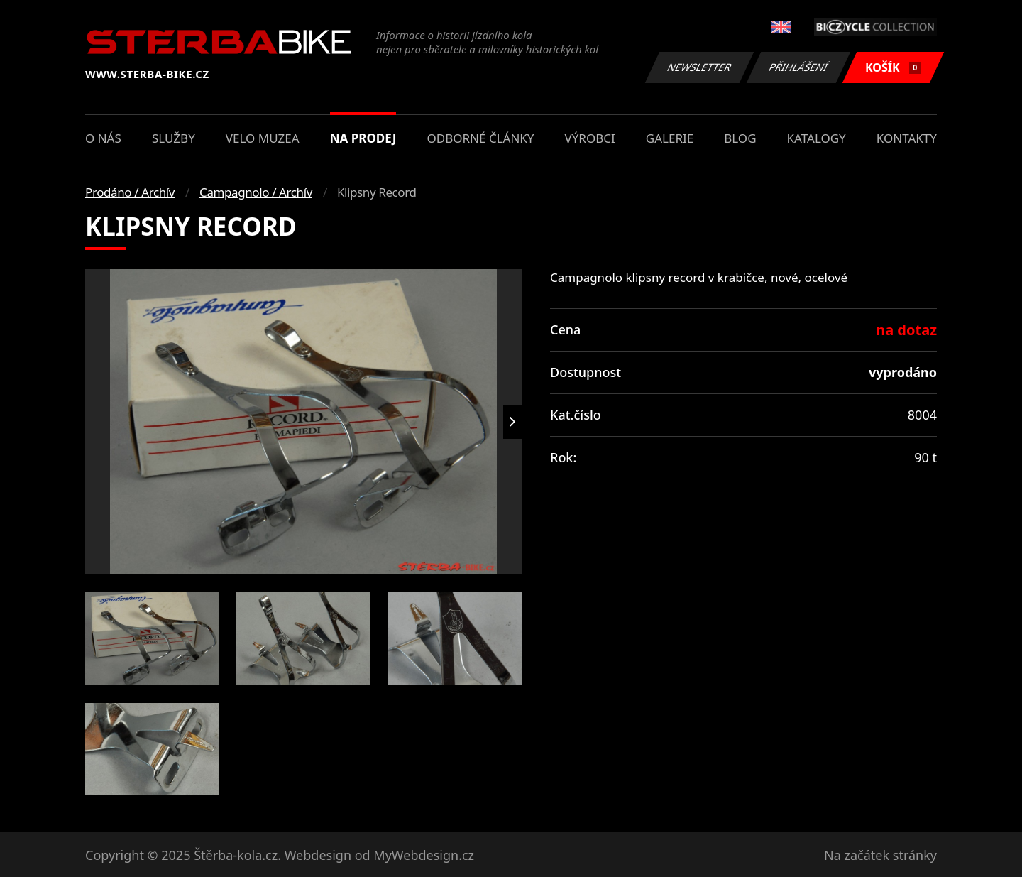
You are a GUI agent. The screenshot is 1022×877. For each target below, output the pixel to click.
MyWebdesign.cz (423, 855)
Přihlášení (798, 67)
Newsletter (699, 67)
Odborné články (480, 138)
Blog (740, 138)
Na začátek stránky (880, 855)
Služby (173, 138)
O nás (103, 138)
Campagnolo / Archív (255, 192)
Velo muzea (263, 138)
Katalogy (816, 138)
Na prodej (363, 138)
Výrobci (590, 138)
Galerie (669, 138)
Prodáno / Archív (130, 192)
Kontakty (907, 138)
